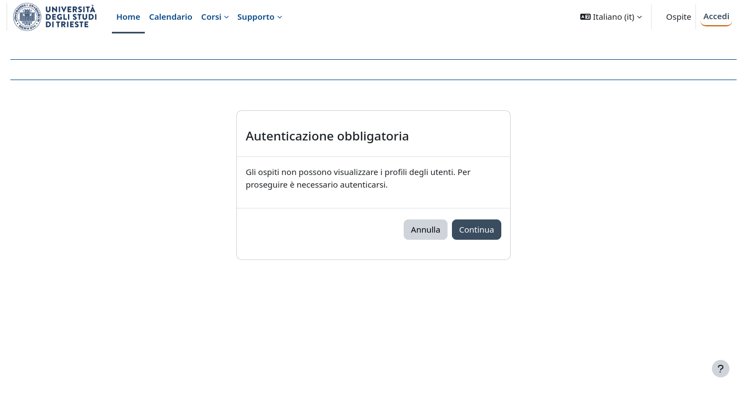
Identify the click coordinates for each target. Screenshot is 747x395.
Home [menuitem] (128, 16)
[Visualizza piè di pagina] (720, 368)
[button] (610, 16)
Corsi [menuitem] (211, 16)
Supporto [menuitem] (256, 16)
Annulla (425, 229)
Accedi (716, 15)
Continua (476, 229)
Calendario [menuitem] (171, 16)
